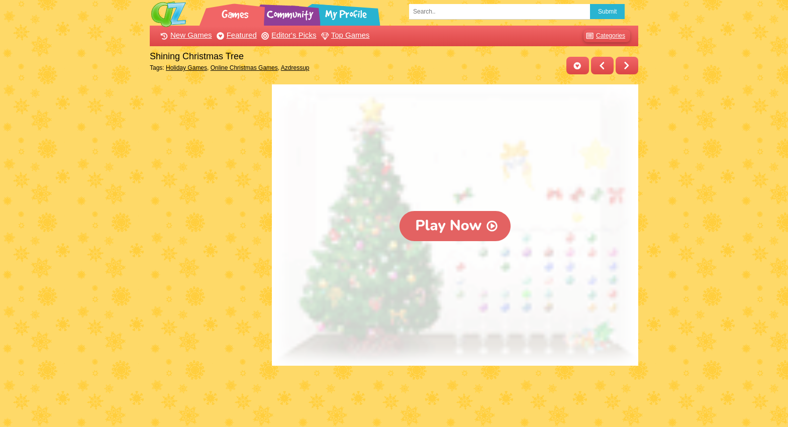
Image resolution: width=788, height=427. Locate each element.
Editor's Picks (288, 35)
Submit (607, 11)
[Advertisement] (208, 235)
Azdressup (295, 67)
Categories (604, 36)
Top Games (344, 35)
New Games (185, 35)
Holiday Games (186, 67)
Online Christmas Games (244, 67)
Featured (235, 35)
